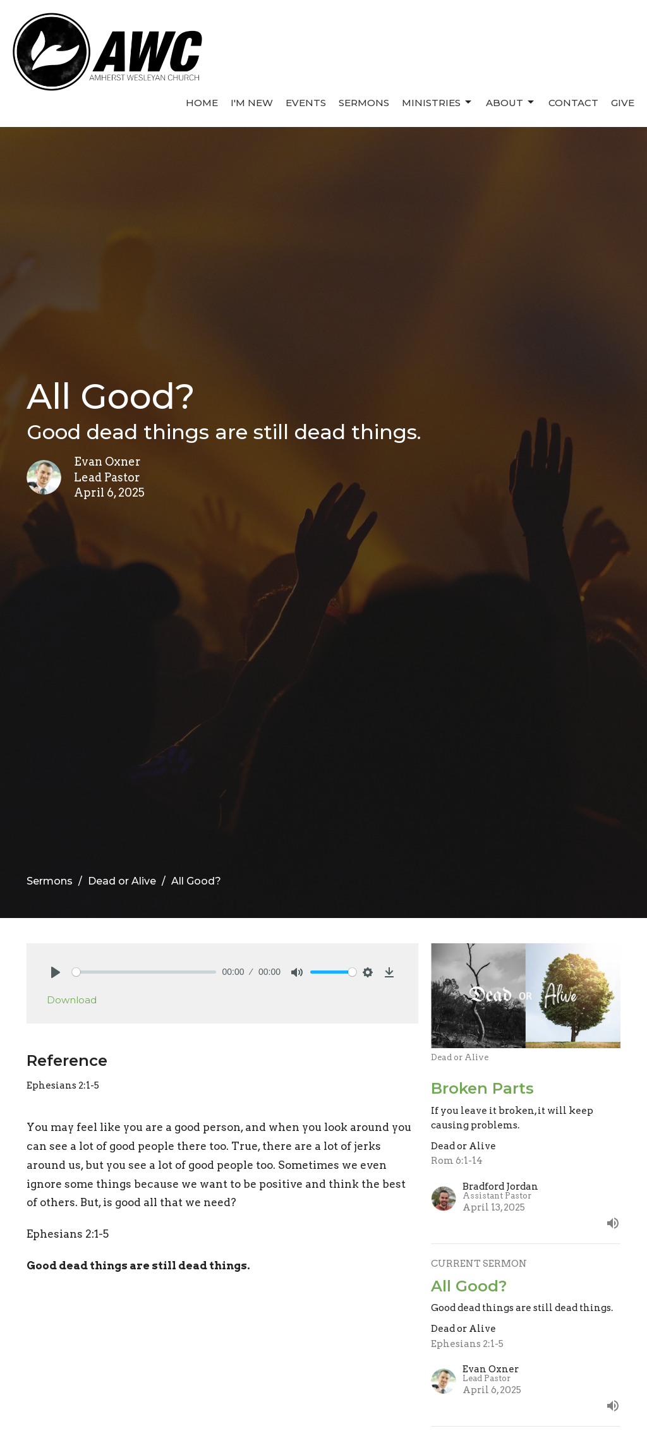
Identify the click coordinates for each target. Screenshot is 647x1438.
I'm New (252, 103)
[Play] (55, 972)
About (511, 102)
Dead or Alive (122, 881)
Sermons (364, 103)
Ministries (437, 102)
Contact (573, 103)
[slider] (144, 972)
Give (622, 103)
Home (202, 103)
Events (306, 103)
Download (72, 1000)
